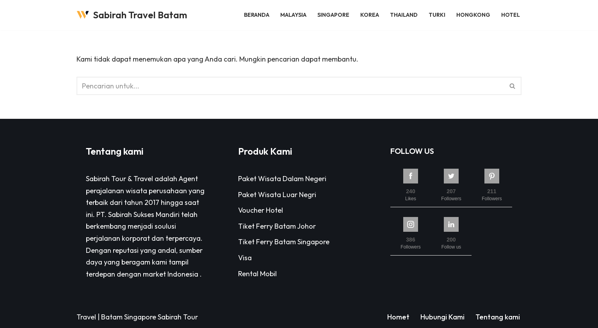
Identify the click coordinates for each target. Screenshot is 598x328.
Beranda (256, 14)
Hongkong (473, 14)
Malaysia (293, 14)
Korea (369, 14)
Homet (398, 316)
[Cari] (290, 86)
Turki (437, 14)
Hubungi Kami (442, 316)
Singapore (333, 14)
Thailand (404, 14)
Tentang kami (497, 316)
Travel (86, 316)
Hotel (510, 14)
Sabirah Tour (178, 316)
